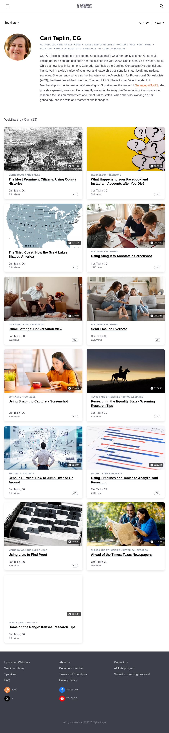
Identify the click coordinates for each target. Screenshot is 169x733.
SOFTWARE (145, 45)
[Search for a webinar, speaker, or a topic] (161, 6)
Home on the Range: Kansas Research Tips (42, 627)
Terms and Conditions (73, 674)
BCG (78, 45)
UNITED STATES (126, 45)
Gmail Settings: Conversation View (35, 329)
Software (97, 251)
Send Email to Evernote (109, 329)
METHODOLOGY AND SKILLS (56, 45)
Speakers (11, 22)
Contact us (121, 662)
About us (65, 662)
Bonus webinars (33, 324)
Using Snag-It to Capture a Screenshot (38, 401)
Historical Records (21, 473)
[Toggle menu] (7, 6)
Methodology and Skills (24, 175)
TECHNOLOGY (88, 49)
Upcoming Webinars (17, 662)
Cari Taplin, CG (17, 190)
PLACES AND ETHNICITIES (99, 45)
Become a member (71, 668)
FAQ (7, 680)
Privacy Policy (68, 680)
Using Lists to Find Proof (28, 554)
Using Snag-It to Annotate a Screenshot (121, 256)
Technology (99, 175)
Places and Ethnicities (105, 397)
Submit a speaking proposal (132, 674)
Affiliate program (124, 668)
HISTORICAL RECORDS (112, 49)
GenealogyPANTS (146, 85)
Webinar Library (14, 668)
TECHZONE (46, 49)
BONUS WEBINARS (66, 49)
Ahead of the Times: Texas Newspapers (121, 554)
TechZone (115, 175)
